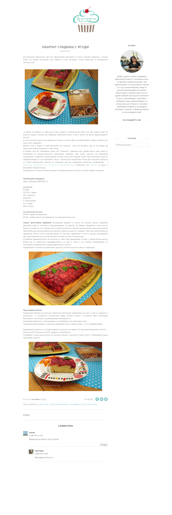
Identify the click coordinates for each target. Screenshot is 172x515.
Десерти (44, 404)
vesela (32, 432)
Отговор (104, 445)
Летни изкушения (58, 404)
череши (93, 165)
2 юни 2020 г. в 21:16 (41, 454)
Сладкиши (74, 404)
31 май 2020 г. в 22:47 (36, 435)
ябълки (26, 165)
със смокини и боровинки (57, 165)
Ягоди (83, 404)
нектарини (38, 165)
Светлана (39, 451)
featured (92, 404)
